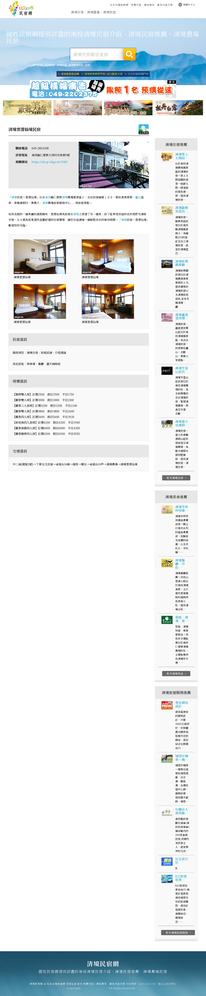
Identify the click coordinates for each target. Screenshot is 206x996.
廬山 (138, 198)
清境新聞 (157, 14)
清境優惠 (141, 13)
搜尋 (130, 54)
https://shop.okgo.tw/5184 (49, 162)
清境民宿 (50, 65)
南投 (48, 198)
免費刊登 (136, 4)
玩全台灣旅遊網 (119, 4)
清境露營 (93, 12)
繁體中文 (186, 4)
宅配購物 (189, 15)
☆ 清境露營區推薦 (68, 74)
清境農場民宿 (76, 65)
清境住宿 (77, 12)
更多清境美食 (176, 674)
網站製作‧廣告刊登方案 (158, 4)
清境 (87, 65)
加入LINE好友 (167, 987)
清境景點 (173, 15)
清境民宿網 (21, 9)
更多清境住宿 (176, 478)
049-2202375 (147, 987)
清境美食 (125, 13)
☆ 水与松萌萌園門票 (137, 74)
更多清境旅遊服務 (178, 933)
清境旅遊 (109, 12)
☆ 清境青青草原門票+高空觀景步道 (102, 74)
